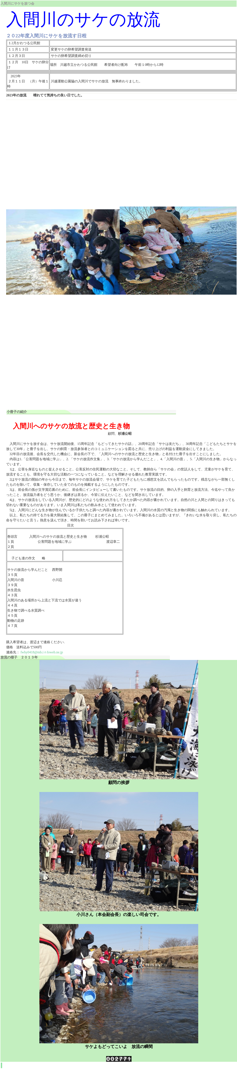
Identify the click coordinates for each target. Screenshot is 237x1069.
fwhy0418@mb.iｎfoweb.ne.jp (42, 652)
